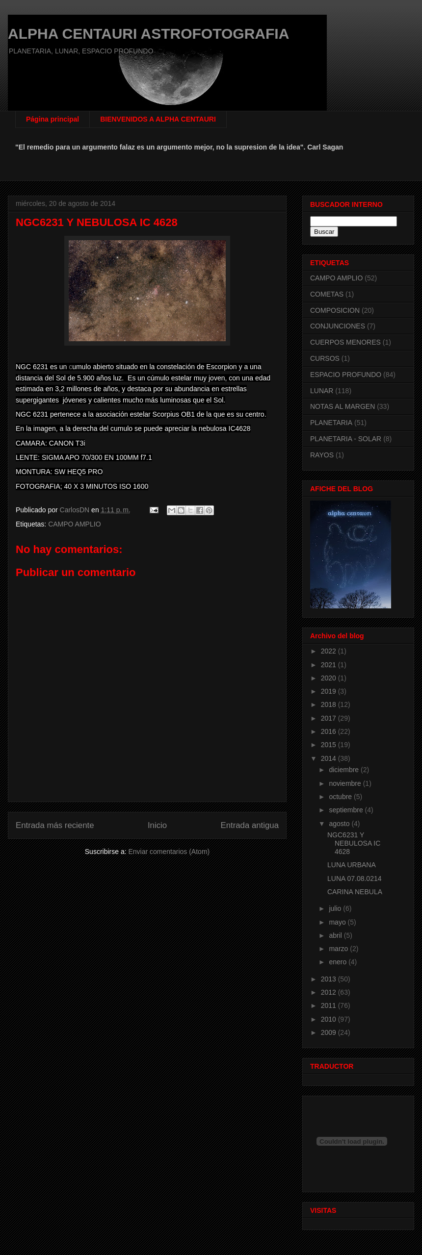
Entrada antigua (250, 825)
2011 (329, 1005)
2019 (329, 691)
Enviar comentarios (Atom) (169, 851)
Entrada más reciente (55, 825)
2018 (329, 704)
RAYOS (322, 455)
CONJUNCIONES (337, 326)
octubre (341, 797)
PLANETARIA (331, 423)
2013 (329, 979)
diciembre (345, 770)
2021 (329, 665)
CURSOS (325, 358)
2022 (329, 651)
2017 (329, 718)
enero (338, 962)
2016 (329, 731)
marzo (339, 949)
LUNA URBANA (351, 865)
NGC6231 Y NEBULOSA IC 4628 (353, 843)
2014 (329, 758)
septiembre (347, 810)
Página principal (52, 119)
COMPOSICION (335, 310)
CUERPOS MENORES (345, 342)
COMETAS (326, 294)
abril (336, 935)
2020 (329, 678)
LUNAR (321, 391)
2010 (329, 1019)
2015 (329, 745)
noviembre (346, 783)
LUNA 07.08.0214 (354, 878)
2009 (329, 1032)
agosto (340, 824)
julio (336, 908)
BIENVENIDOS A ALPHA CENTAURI (158, 119)
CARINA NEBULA (354, 892)
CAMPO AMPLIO (74, 524)
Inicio (157, 825)
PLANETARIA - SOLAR (345, 439)
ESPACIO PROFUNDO (345, 374)
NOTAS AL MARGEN (342, 406)
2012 (329, 992)
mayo (338, 922)
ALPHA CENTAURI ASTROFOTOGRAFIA (148, 33)
